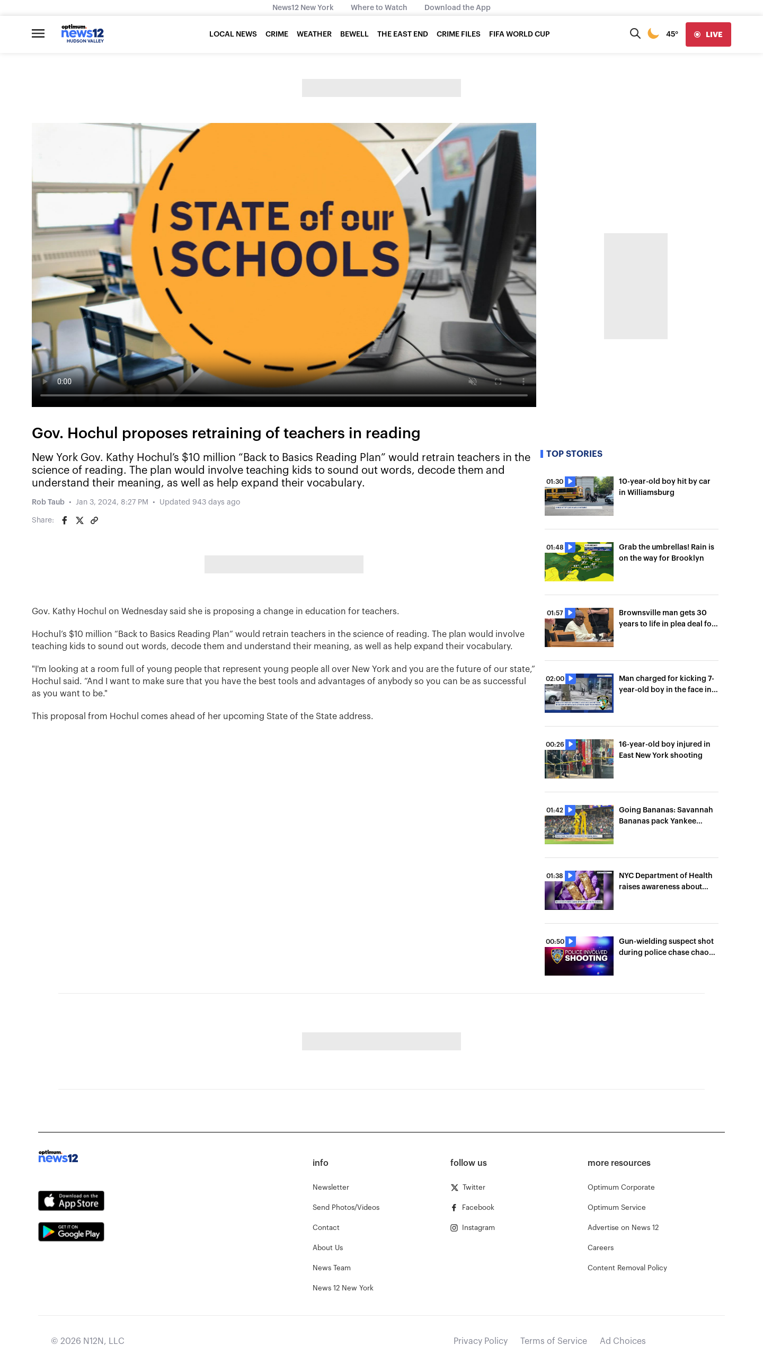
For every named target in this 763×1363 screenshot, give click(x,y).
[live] (708, 34)
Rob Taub (48, 502)
